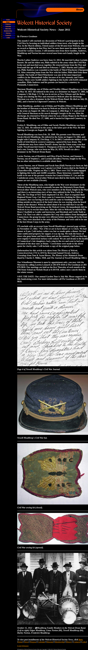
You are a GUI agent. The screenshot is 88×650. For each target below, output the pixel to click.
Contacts (77, 642)
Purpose (33, 642)
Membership (59, 642)
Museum (50, 642)
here (81, 639)
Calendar (41, 642)
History (69, 642)
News (26, 642)
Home (20, 642)
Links (84, 642)
